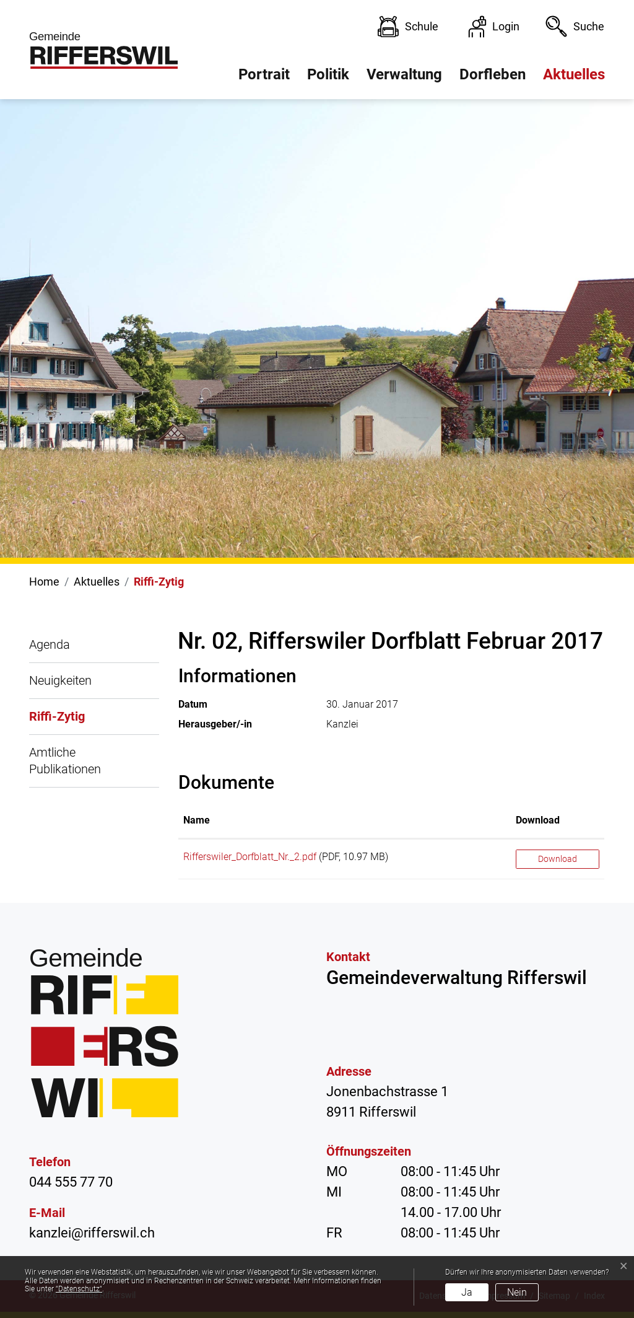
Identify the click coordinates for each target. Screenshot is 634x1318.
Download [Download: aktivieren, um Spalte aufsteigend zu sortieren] (538, 820)
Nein (517, 1292)
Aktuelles (574, 74)
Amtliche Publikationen (65, 760)
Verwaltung (404, 74)
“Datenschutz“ (79, 1289)
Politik (328, 74)
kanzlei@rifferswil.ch (92, 1233)
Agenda (49, 644)
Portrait (264, 74)
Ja (466, 1292)
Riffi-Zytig (57, 722)
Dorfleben (492, 74)
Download (557, 859)
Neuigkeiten (60, 680)
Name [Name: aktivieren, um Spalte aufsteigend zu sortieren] (196, 820)
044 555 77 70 (71, 1182)
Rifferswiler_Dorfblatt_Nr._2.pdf (249, 857)
